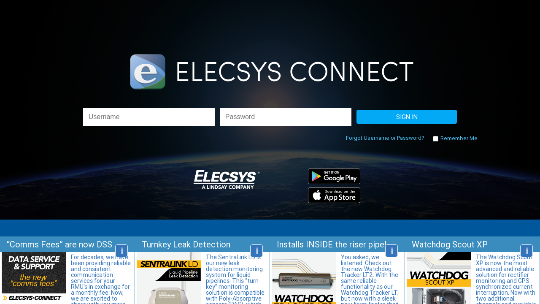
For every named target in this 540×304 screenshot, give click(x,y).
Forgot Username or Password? (385, 137)
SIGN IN (407, 117)
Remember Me (458, 138)
